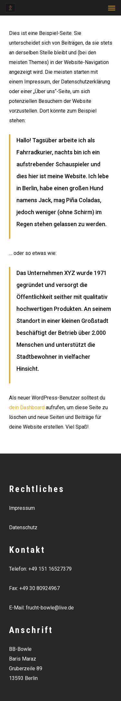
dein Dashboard (27, 407)
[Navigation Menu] (111, 8)
